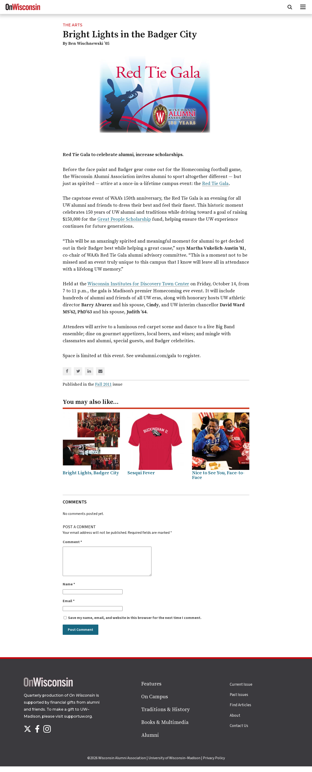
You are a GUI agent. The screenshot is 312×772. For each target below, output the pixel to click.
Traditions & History (165, 715)
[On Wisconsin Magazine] (23, 10)
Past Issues (239, 700)
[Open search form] (290, 7)
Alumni (150, 741)
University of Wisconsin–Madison (174, 763)
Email (69, 606)
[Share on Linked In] (89, 371)
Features (151, 689)
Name (69, 589)
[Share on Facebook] (67, 371)
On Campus (154, 702)
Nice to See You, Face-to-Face (218, 475)
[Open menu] (303, 7)
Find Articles (240, 710)
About (235, 721)
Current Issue (241, 690)
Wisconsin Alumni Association (122, 763)
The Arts (72, 25)
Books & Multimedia (165, 728)
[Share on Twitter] (78, 371)
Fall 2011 (103, 384)
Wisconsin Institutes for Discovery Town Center (138, 284)
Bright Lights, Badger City (91, 473)
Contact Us (239, 731)
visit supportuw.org (73, 722)
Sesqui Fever (141, 473)
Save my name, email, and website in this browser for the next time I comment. (134, 623)
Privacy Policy (214, 763)
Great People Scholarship (124, 219)
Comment (72, 542)
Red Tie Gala (215, 184)
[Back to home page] (48, 691)
